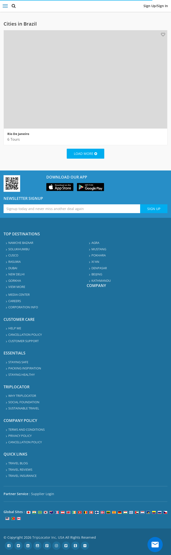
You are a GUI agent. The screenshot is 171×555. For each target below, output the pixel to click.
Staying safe (18, 362)
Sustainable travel (23, 408)
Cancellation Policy (25, 334)
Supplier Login (42, 494)
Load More (85, 153)
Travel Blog (18, 463)
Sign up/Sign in (155, 6)
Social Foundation (23, 402)
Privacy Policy (20, 436)
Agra (95, 243)
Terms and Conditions (26, 429)
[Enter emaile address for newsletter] (72, 208)
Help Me (14, 328)
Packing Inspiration (24, 368)
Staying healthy (21, 374)
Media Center (19, 294)
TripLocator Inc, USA (48, 537)
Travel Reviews (20, 469)
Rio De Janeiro (18, 134)
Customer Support (23, 341)
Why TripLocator (22, 396)
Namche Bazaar (20, 243)
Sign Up (153, 208)
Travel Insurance (22, 476)
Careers (14, 301)
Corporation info (23, 307)
